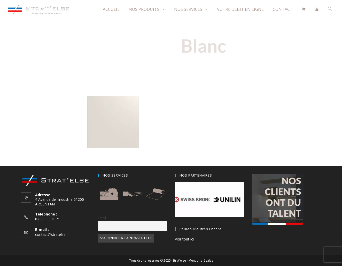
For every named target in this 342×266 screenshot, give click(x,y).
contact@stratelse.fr (52, 234)
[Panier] (303, 9)
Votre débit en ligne (240, 9)
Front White (113, 155)
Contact (283, 9)
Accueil (111, 9)
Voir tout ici (184, 239)
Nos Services (191, 9)
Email (102, 218)
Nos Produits (147, 9)
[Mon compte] (317, 9)
